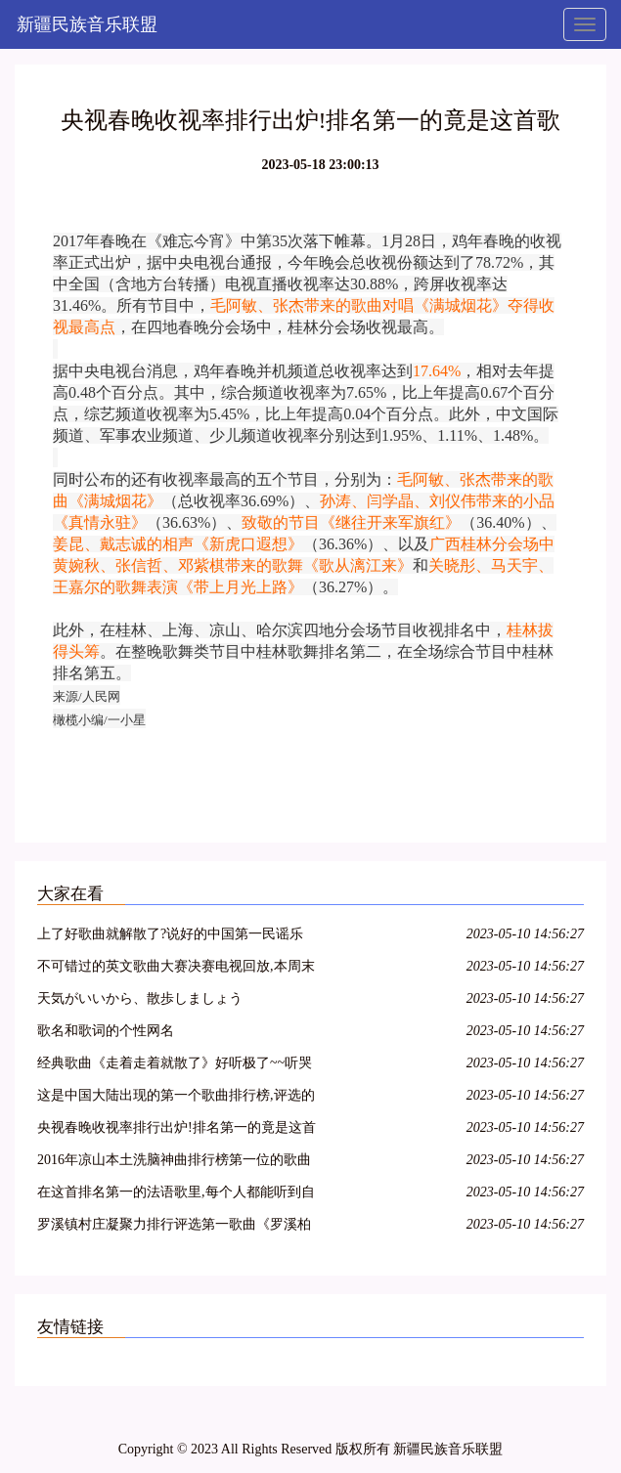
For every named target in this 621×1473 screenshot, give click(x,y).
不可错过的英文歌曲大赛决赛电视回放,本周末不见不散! (176, 969)
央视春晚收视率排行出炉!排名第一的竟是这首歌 (176, 1130)
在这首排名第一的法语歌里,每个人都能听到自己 (176, 1195)
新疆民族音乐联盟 (87, 24)
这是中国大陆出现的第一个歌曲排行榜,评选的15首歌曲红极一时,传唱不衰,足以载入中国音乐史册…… (176, 1098)
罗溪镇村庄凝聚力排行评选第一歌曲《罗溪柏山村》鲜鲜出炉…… (174, 1227)
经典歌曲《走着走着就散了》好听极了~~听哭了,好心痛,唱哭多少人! (174, 1066)
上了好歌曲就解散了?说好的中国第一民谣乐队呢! (170, 937)
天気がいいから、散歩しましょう (140, 998)
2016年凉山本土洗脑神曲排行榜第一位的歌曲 (174, 1159)
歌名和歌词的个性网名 (105, 1030)
